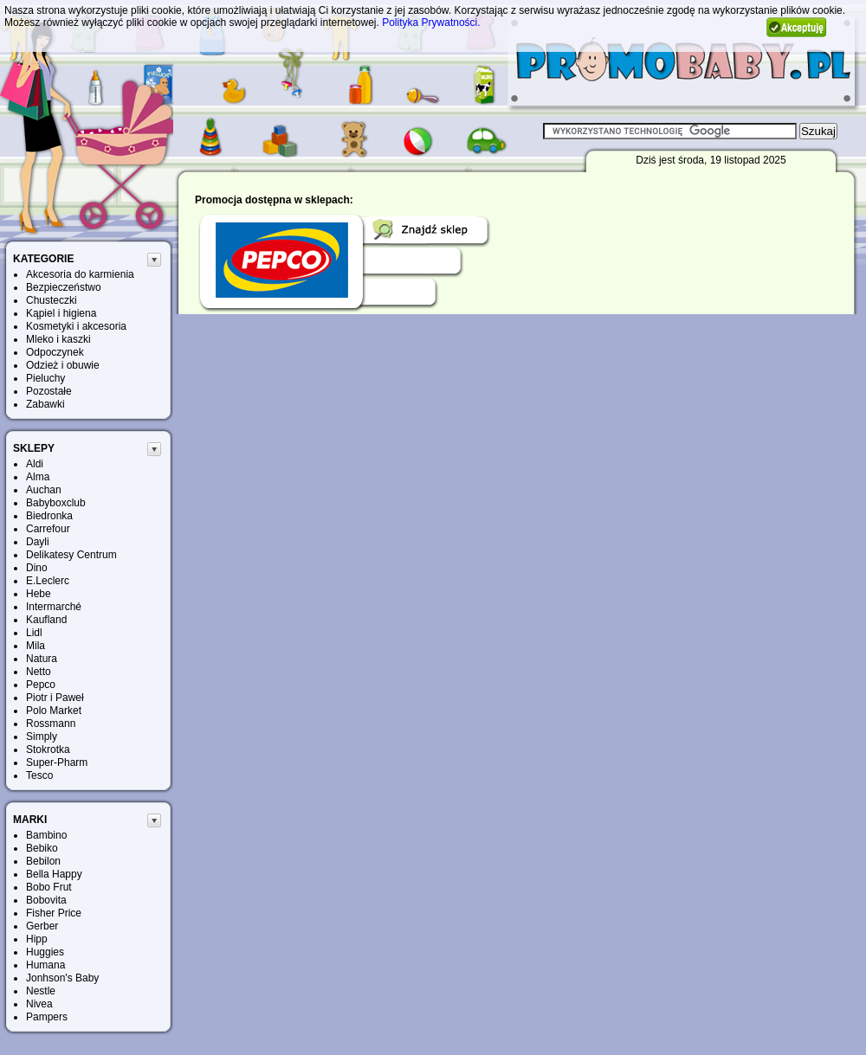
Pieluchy (45, 378)
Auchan (43, 490)
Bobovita (46, 900)
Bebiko (42, 848)
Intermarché (53, 607)
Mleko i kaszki (58, 339)
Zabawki (45, 404)
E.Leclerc (47, 581)
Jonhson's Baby (62, 978)
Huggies (45, 952)
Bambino (46, 835)
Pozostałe (49, 391)
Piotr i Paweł (55, 698)
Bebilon (43, 861)
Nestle (40, 991)
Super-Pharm (56, 762)
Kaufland (46, 620)
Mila (35, 646)
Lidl (34, 633)
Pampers (47, 1017)
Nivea (39, 1004)
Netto (38, 672)
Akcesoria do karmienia (80, 274)
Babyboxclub (56, 503)
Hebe (38, 594)
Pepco (40, 685)
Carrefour (48, 529)
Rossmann (50, 723)
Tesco (39, 775)
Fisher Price (53, 913)
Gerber (42, 926)
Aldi (34, 464)
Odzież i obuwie (63, 365)
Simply (41, 736)
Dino (37, 568)
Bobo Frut (49, 887)
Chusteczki (51, 300)
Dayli (37, 542)
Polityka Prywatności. (431, 22)
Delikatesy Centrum (71, 555)
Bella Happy (54, 874)
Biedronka (49, 516)
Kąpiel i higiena (61, 313)
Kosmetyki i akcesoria (76, 326)
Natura (41, 659)
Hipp (37, 939)
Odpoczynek (55, 352)
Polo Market (53, 710)
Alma (37, 477)
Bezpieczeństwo (63, 287)
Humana (45, 965)
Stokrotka (48, 749)
